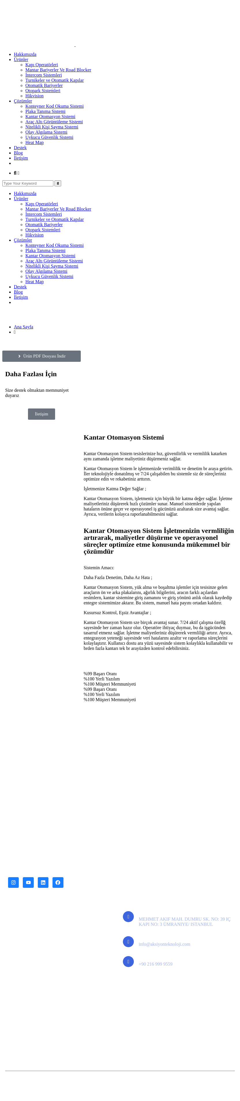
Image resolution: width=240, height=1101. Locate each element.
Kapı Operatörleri (41, 64)
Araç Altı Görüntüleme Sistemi (54, 121)
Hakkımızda (25, 54)
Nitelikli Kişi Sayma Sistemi (51, 126)
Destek (20, 147)
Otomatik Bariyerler (44, 85)
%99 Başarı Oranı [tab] (100, 673)
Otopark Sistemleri (42, 90)
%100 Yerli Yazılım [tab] (102, 678)
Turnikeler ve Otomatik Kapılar (54, 80)
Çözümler (23, 101)
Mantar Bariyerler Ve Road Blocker (58, 69)
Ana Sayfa (23, 326)
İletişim (21, 158)
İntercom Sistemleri (43, 75)
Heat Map (34, 142)
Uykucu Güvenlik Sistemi (49, 137)
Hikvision (34, 95)
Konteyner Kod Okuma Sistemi (54, 106)
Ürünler (21, 59)
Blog (18, 152)
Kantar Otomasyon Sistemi (50, 116)
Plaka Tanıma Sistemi (45, 111)
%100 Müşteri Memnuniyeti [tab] (110, 684)
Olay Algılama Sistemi (46, 132)
